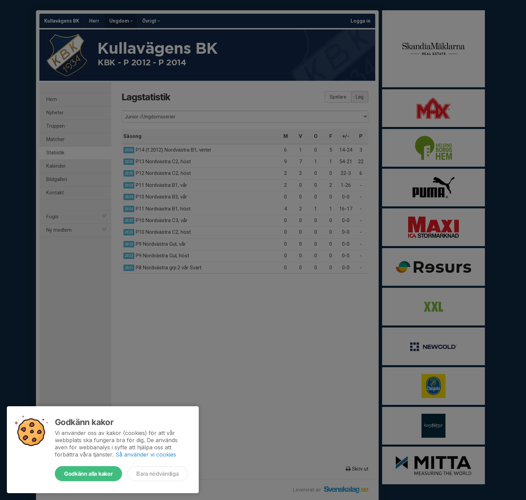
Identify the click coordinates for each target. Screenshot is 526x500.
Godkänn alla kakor (88, 473)
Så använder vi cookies (145, 454)
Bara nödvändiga (157, 473)
